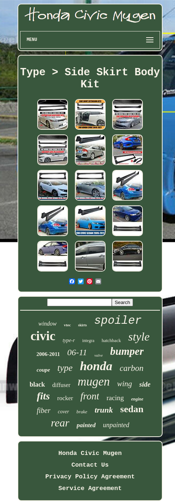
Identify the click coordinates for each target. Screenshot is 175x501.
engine (137, 399)
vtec (67, 325)
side (145, 384)
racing (114, 398)
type (65, 368)
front (89, 396)
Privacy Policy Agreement (90, 476)
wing (124, 383)
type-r (68, 340)
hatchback (111, 340)
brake (81, 411)
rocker (65, 398)
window (47, 323)
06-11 (77, 352)
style (139, 336)
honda (96, 366)
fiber (43, 410)
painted (86, 425)
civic (42, 336)
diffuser (61, 385)
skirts (82, 325)
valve (98, 355)
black (37, 384)
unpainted (116, 425)
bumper (127, 351)
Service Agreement (90, 488)
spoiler (118, 320)
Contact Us (90, 465)
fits (43, 396)
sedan (132, 409)
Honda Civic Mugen (90, 453)
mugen (94, 381)
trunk (104, 409)
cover (63, 411)
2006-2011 (48, 354)
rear (60, 423)
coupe (43, 370)
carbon (131, 368)
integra (88, 340)
